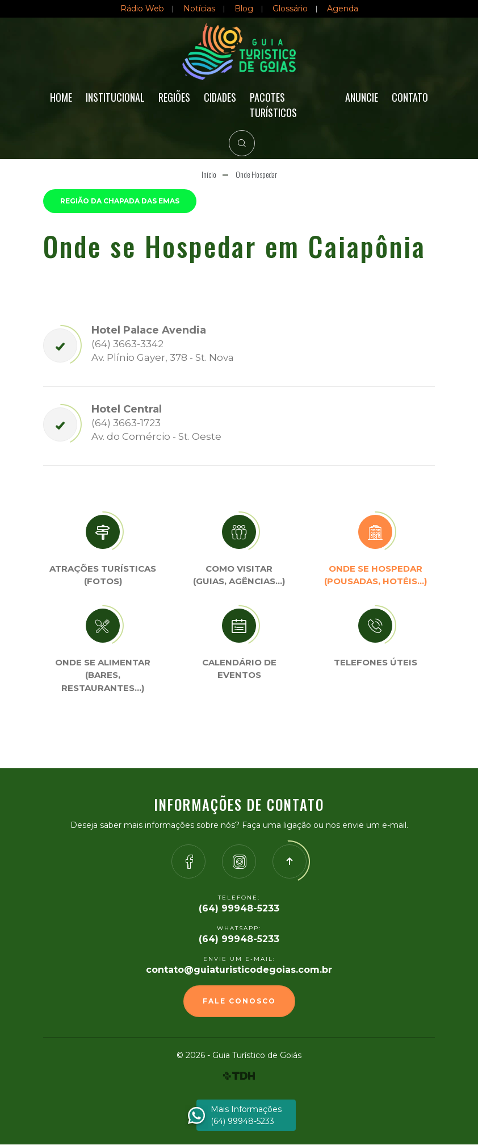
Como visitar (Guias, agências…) (239, 576)
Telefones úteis (375, 662)
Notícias (199, 8)
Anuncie (361, 97)
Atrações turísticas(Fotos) (102, 576)
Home (61, 97)
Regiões (174, 97)
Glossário (290, 8)
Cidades (220, 97)
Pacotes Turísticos (273, 105)
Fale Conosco (239, 1001)
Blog (243, 8)
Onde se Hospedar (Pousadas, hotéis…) (375, 576)
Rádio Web (142, 8)
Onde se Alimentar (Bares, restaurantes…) (102, 675)
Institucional (115, 97)
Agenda (342, 8)
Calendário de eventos (239, 669)
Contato (410, 97)
